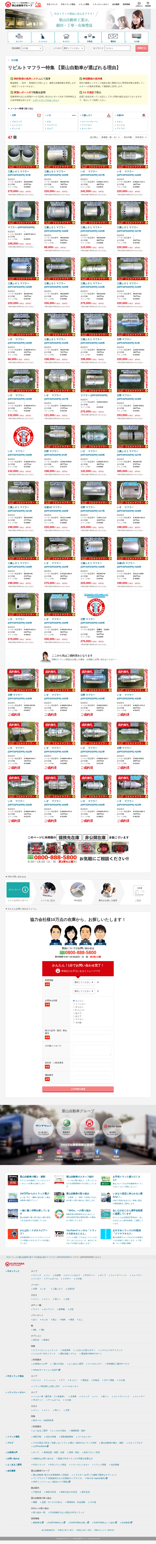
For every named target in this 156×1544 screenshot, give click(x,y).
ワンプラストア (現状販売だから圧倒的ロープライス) (57, 1478)
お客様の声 (12, 1452)
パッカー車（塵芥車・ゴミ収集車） (49, 1396)
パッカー (37, 1279)
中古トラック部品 (15, 1376)
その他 (14, 60)
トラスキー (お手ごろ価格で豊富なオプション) (94, 1475)
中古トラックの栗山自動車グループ (76, 1538)
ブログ (10, 1443)
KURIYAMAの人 (55, 1523)
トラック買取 (13, 1437)
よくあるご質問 (76, 1364)
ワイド (36, 1309)
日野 (35, 1289)
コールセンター (95, 1364)
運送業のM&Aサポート (91, 1354)
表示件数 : (128, 137)
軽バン (106, 1396)
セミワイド (49, 1309)
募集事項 (37, 1523)
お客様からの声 (40, 1364)
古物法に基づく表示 (83, 1530)
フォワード (52, 125)
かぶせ (45, 1319)
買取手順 (37, 1437)
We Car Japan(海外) (96, 1478)
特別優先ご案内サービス (118, 1364)
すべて (36, 1452)
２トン (36, 1299)
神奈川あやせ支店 (69, 1492)
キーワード (98, 48)
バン (48, 1275)
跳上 (55, 1319)
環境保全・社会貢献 (76, 1502)
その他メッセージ (53, 1046)
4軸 (34, 1330)
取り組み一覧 (39, 1512)
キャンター (87, 128)
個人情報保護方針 (48, 1530)
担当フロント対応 (92, 1452)
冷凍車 (58, 1275)
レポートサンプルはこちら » (46, 100)
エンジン (37, 1380)
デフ (63, 1380)
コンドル (121, 125)
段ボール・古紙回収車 (43, 1420)
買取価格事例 (67, 1437)
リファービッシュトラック (45, 1350)
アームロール (52, 1279)
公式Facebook (39, 1446)
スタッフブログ (135, 1443)
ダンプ (103, 1275)
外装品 (96, 1380)
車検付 (46, 1340)
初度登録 (49, 982)
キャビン (78, 1007)
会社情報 (115, 1465)
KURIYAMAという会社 (104, 1523)
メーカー (58, 48)
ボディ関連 (109, 1380)
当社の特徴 (51, 1437)
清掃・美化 (74, 1452)
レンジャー (17, 125)
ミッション (79, 1004)
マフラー (78, 1019)
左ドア (77, 1016)
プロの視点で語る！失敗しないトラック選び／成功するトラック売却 (64, 1443)
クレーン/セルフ (72, 1275)
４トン (47, 1299)
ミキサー (67, 1279)
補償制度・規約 (78, 1431)
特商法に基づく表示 (65, 1530)
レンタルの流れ (59, 1431)
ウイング (37, 1275)
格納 (63, 1319)
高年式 (36, 1340)
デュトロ (16, 128)
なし (81, 1319)
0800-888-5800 (80, 952)
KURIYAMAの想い (78, 1523)
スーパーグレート (90, 122)
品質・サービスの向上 (52, 1502)
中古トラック (13, 1271)
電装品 (85, 1380)
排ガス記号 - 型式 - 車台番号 (56, 1034)
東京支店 (86, 1492)
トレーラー (137, 1275)
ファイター (87, 125)
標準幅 (62, 1309)
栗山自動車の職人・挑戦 (112, 1443)
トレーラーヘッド (119, 1275)
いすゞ (45, 1289)
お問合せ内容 (51, 1002)
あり (35, 1319)
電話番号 (49, 1077)
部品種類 (16, 48)
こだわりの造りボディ (85, 1350)
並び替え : (94, 137)
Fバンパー (79, 1010)
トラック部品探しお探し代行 (46, 1386)
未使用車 (66, 1350)
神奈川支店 (51, 1492)
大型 (67, 1299)
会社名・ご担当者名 (54, 1065)
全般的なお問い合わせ (43, 1458)
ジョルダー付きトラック (44, 1354)
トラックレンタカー (16, 1392)
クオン (120, 122)
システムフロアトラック (111, 1350)
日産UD (70, 1289)
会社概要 (11, 1471)
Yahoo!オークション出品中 (45, 1370)
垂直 (72, 1319)
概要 (35, 1502)
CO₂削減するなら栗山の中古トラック (67, 1512)
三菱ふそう (58, 1289)
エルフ (50, 128)
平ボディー (90, 1275)
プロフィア (17, 122)
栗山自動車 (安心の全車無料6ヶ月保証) (51, 1475)
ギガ (49, 122)
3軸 (42, 1330)
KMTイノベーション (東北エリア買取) (50, 1482)
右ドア (77, 1013)
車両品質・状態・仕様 (54, 1452)
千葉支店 (37, 1492)
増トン (58, 1299)
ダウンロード (15, 890)
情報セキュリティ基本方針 (104, 1530)
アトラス (121, 128)
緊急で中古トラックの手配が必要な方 (75, 1458)
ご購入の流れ (58, 1364)
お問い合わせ (13, 1458)
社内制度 (126, 1523)
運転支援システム (68, 1354)
